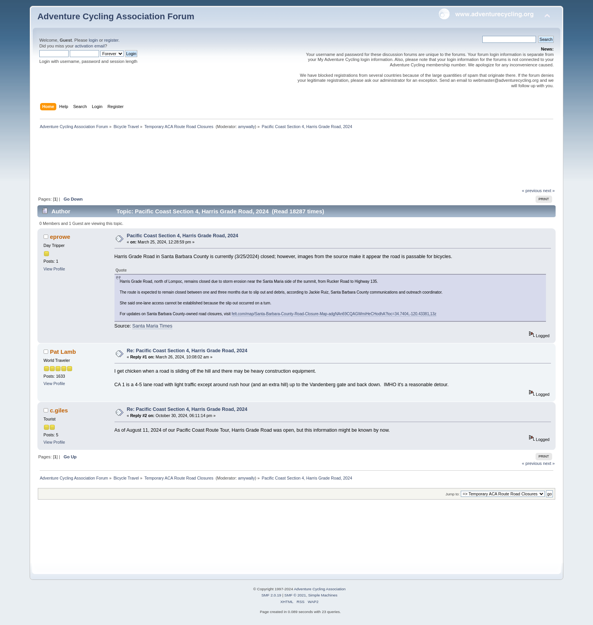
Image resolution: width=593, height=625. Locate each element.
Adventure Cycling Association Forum (115, 16)
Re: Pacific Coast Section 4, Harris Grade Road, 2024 (187, 350)
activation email (89, 46)
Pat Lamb (63, 351)
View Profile (54, 269)
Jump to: (452, 494)
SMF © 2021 (295, 595)
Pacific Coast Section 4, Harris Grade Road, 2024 (182, 235)
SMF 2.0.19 (271, 595)
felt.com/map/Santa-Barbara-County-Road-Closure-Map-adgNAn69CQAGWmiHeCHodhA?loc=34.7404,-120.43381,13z (334, 314)
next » (549, 190)
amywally (246, 126)
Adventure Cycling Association (319, 589)
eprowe (60, 236)
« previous (532, 190)
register (111, 40)
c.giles (59, 410)
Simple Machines (322, 595)
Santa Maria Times (152, 326)
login (93, 40)
